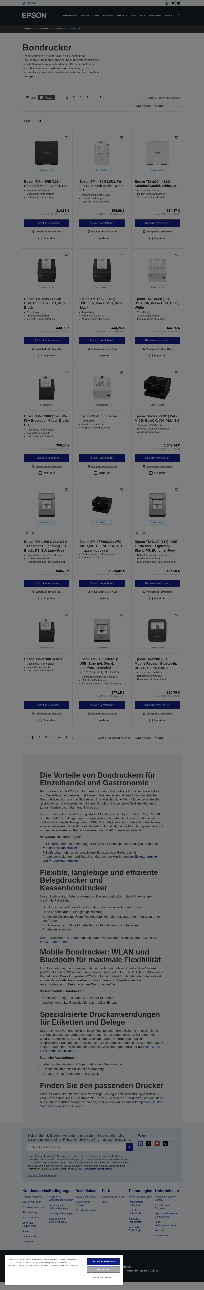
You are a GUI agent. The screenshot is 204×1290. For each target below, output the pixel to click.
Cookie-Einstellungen (103, 1277)
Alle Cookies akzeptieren (103, 1261)
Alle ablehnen (103, 1269)
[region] (64, 1270)
